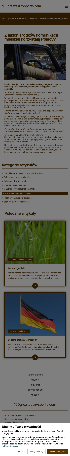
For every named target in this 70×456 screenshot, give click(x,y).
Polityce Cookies (9, 446)
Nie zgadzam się (36, 452)
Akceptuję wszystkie (57, 452)
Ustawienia (19, 452)
